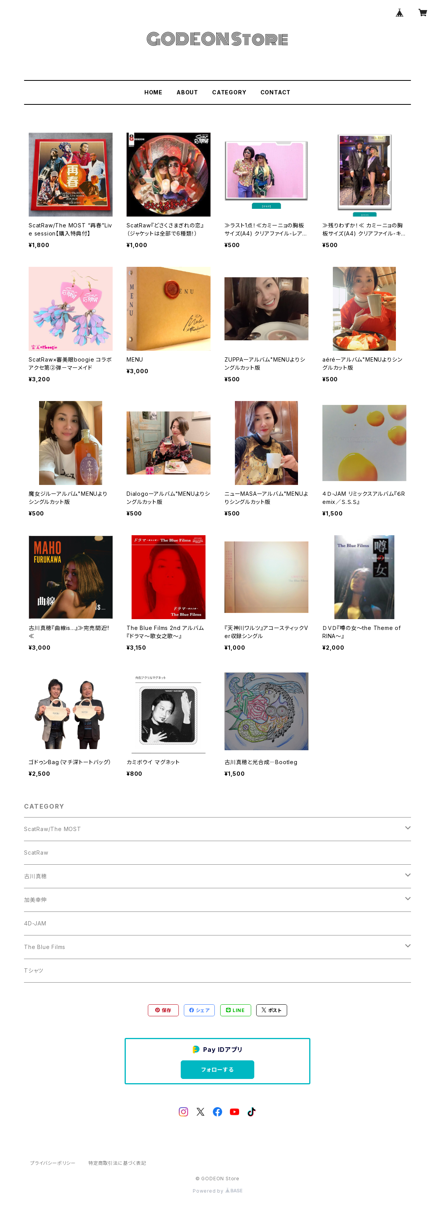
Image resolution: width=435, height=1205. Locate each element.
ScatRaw (36, 852)
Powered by (217, 1191)
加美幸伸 (35, 899)
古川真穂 (35, 876)
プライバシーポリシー (53, 1163)
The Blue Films (44, 947)
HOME (153, 92)
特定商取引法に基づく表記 (117, 1163)
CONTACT (275, 92)
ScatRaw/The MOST (52, 829)
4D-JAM (35, 923)
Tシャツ (33, 970)
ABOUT (187, 92)
